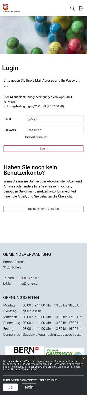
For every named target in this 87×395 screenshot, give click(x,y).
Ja (10, 387)
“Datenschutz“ (29, 369)
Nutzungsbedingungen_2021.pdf (25, 106)
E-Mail (7, 118)
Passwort (10, 129)
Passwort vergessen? (36, 137)
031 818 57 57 (28, 278)
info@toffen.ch (28, 283)
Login (81, 8)
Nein (29, 387)
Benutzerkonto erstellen (43, 208)
